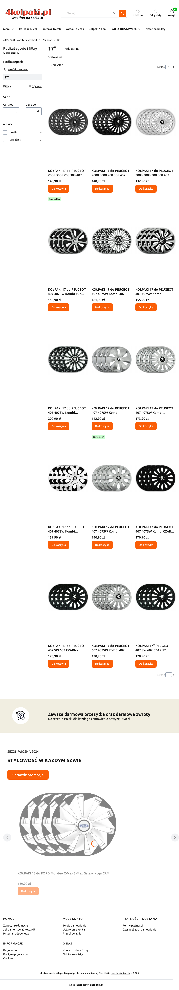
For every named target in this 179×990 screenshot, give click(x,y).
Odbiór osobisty (73, 954)
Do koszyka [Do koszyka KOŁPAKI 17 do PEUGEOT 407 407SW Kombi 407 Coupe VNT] (102, 307)
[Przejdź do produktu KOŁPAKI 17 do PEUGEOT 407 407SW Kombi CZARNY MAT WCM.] (155, 478)
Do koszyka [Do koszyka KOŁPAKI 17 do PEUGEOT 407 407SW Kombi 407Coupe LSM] (58, 426)
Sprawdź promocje (28, 775)
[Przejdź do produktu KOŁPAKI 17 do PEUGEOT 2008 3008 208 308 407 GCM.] (68, 122)
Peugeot (47, 40)
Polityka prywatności (16, 954)
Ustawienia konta (74, 929)
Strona (161, 66)
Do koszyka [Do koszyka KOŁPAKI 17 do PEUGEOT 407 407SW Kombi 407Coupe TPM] (58, 544)
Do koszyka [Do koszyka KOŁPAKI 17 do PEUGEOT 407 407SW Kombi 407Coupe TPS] (102, 544)
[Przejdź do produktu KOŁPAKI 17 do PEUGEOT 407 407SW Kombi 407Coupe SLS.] (155, 359)
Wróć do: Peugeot (15, 69)
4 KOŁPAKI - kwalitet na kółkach (20, 40)
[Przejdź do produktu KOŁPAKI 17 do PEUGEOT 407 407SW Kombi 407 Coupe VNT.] (112, 241)
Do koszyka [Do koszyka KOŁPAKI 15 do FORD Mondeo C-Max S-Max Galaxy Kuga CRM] (28, 891)
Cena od (8, 104)
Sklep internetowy (85, 984)
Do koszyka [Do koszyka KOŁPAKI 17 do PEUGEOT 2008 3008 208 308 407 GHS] (146, 188)
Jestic (13, 132)
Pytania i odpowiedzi (16, 933)
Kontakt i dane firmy (75, 950)
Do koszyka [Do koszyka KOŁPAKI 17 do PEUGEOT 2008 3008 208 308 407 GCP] (102, 188)
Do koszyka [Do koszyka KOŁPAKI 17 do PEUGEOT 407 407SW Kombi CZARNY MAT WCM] (146, 544)
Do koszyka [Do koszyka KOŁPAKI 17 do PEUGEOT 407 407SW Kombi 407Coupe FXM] (146, 307)
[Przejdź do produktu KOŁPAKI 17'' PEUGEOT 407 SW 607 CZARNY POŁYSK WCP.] (155, 597)
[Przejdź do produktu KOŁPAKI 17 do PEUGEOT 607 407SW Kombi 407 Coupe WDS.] (112, 597)
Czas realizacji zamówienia (139, 929)
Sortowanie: (55, 57)
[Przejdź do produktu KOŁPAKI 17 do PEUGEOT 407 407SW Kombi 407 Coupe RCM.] (68, 241)
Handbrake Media (120, 973)
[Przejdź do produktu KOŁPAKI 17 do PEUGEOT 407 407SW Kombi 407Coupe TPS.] (112, 478)
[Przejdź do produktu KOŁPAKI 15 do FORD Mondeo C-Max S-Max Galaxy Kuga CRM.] (68, 824)
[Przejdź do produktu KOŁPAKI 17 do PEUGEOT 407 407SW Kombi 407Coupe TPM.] (68, 478)
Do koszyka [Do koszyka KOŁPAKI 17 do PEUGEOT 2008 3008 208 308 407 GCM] (58, 188)
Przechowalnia (72, 933)
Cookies (8, 958)
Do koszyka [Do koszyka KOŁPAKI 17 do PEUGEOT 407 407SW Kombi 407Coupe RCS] (102, 426)
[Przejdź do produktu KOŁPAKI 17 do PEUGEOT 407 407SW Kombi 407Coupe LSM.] (68, 359)
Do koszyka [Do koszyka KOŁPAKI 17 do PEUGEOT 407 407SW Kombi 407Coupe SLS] (146, 426)
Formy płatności (133, 925)
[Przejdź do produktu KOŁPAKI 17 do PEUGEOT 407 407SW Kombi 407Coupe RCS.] (112, 359)
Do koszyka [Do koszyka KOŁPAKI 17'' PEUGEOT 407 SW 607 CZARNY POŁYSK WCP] (146, 663)
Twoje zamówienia (74, 925)
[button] (122, 13)
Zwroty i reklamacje (15, 925)
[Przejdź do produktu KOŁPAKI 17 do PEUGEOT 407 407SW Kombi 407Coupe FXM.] (155, 241)
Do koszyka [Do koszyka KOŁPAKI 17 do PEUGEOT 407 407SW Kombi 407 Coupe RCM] (58, 307)
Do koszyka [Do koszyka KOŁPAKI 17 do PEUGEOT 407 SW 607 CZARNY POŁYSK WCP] (58, 663)
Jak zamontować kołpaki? (19, 929)
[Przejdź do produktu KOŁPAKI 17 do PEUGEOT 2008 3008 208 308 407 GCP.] (112, 122)
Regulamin (10, 950)
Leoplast (15, 139)
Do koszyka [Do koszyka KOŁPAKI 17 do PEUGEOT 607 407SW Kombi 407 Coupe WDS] (102, 663)
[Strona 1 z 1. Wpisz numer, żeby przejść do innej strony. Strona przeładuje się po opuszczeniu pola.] (168, 67)
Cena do (31, 104)
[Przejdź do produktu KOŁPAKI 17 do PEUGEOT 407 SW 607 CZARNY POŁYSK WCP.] (68, 597)
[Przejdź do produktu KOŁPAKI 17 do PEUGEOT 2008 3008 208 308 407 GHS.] (155, 122)
